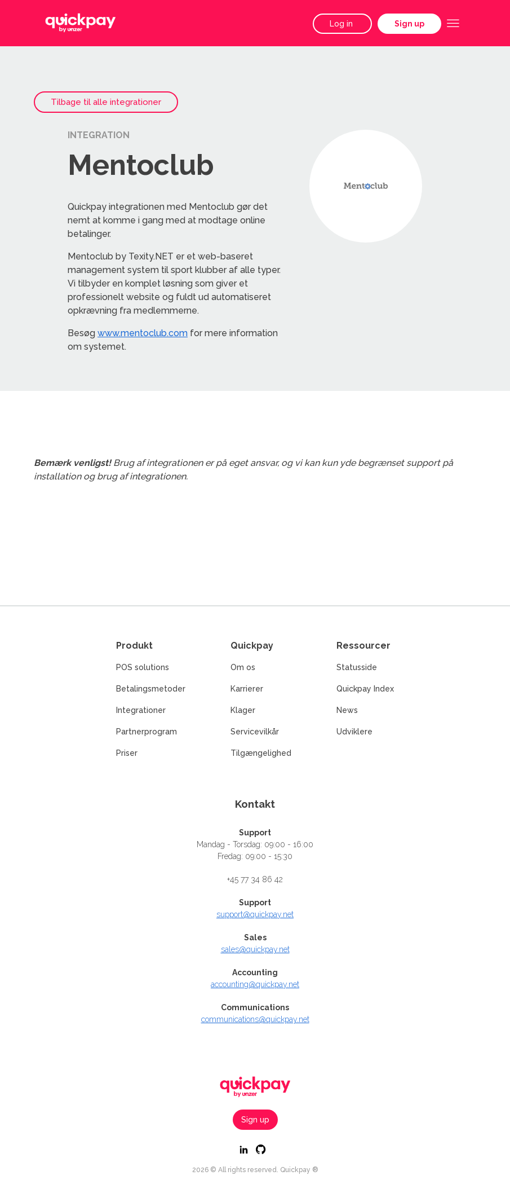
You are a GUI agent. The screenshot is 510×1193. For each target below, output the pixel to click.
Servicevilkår (254, 731)
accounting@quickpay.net (255, 984)
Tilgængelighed (260, 753)
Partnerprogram (146, 731)
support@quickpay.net (255, 914)
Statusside (356, 667)
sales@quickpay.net (255, 949)
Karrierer (246, 688)
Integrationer (141, 710)
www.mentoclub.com (142, 333)
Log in (342, 23)
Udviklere (354, 731)
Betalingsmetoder (150, 688)
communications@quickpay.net (255, 1019)
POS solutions (142, 667)
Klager (242, 710)
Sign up (409, 23)
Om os (242, 667)
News (347, 710)
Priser (127, 753)
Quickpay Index (365, 688)
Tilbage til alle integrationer (106, 102)
